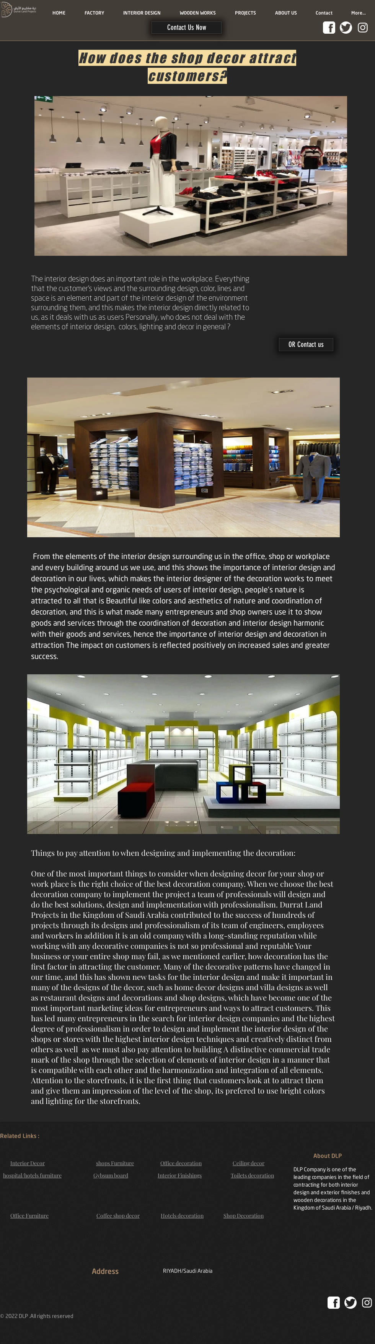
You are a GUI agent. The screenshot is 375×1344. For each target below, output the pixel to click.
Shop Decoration (243, 1215)
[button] (187, 27)
